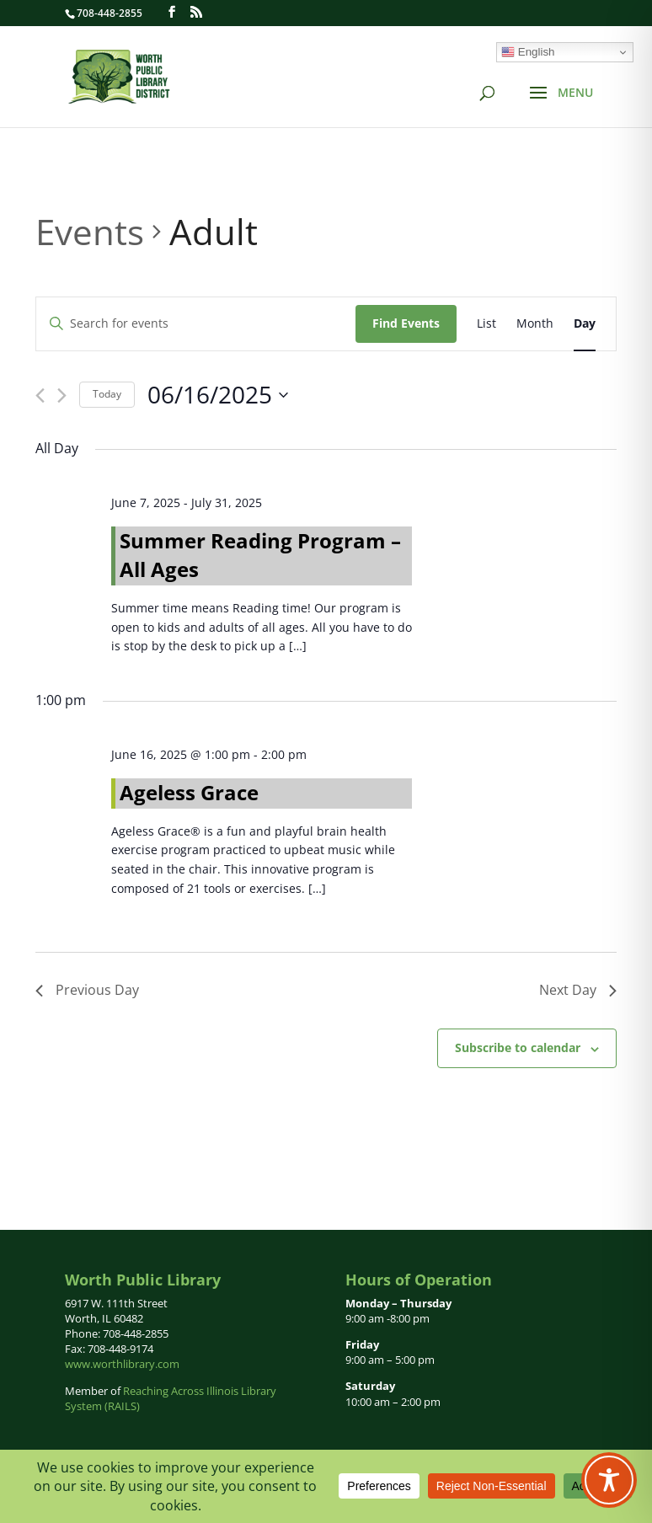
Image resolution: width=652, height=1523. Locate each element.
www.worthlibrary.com (122, 1363)
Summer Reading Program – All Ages (260, 554)
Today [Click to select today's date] (107, 394)
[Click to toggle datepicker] (217, 395)
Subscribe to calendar (517, 1047)
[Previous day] (40, 395)
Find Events (406, 323)
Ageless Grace (189, 792)
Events (89, 231)
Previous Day (87, 990)
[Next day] (62, 395)
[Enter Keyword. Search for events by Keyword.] (195, 323)
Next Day (578, 990)
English (527, 52)
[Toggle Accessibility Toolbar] (609, 1480)
